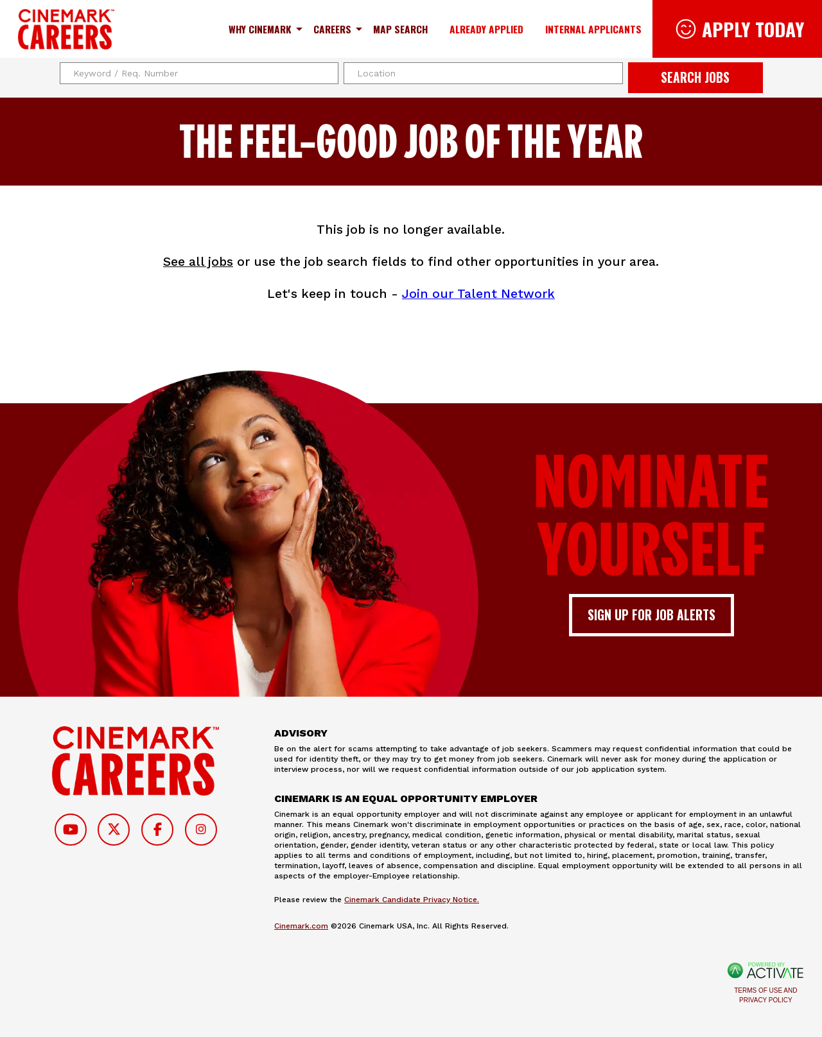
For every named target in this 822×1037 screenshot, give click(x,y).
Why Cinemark (260, 29)
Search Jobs (695, 77)
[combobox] (483, 73)
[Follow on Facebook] (157, 830)
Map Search (400, 29)
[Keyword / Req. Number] (199, 73)
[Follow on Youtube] (71, 830)
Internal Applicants (593, 29)
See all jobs (198, 261)
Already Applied (486, 29)
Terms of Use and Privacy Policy (765, 995)
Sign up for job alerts (651, 615)
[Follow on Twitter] (114, 830)
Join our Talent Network (478, 293)
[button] (611, 73)
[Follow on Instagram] (201, 830)
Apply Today (753, 28)
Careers (332, 29)
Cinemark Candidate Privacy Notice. (411, 899)
